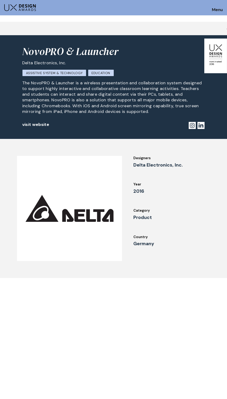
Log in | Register (197, 368)
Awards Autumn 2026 (111, 349)
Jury (51, 349)
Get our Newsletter (203, 321)
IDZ (140, 349)
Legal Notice (149, 362)
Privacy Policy (195, 355)
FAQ (6, 363)
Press (187, 349)
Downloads (147, 355)
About (98, 362)
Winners (55, 368)
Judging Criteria (62, 355)
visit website (35, 124)
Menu (217, 10)
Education (101, 73)
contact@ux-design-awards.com (45, 388)
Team (97, 368)
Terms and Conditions (202, 362)
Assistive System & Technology (54, 73)
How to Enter (14, 350)
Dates (8, 357)
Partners (145, 368)
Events (99, 355)
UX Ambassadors (62, 362)
